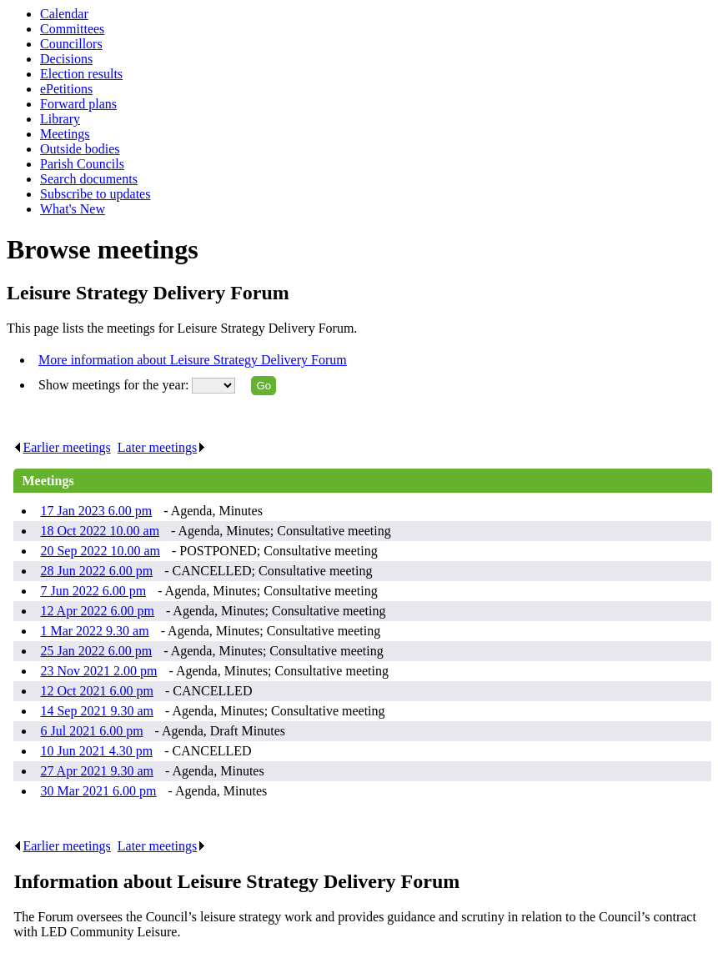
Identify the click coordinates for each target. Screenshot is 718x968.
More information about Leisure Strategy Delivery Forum (192, 360)
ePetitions (66, 89)
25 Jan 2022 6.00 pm (96, 651)
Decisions (66, 59)
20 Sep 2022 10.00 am (100, 551)
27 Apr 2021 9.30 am (96, 771)
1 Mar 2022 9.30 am (94, 631)
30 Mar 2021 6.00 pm (98, 791)
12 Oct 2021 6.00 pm (96, 691)
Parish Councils (82, 164)
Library (60, 119)
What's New (72, 209)
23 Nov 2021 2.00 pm (98, 671)
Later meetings (162, 447)
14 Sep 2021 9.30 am (96, 711)
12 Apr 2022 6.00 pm (96, 611)
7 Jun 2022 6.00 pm (93, 591)
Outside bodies (80, 149)
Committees (72, 29)
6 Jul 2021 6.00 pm (91, 731)
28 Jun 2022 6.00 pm (96, 571)
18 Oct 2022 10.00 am (99, 531)
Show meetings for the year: (115, 385)
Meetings (65, 134)
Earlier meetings (61, 447)
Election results (81, 74)
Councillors (71, 44)
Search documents (89, 179)
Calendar (64, 14)
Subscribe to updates (95, 194)
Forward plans (78, 104)
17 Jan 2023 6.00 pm (96, 511)
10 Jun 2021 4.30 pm (96, 751)
